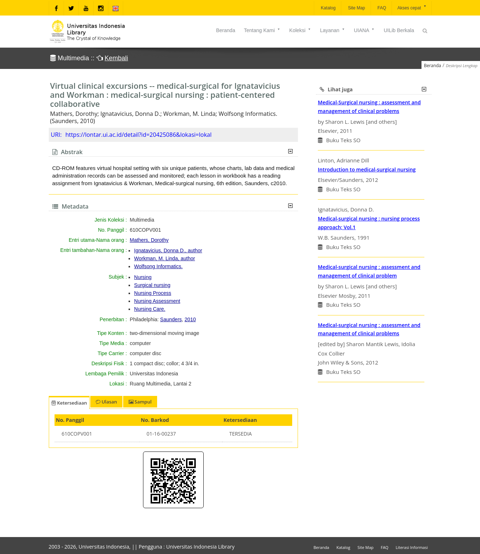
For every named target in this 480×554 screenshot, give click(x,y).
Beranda (225, 30)
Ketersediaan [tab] (69, 403)
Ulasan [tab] (106, 401)
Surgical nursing (152, 285)
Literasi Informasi (411, 547)
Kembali (116, 58)
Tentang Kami (262, 30)
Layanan (332, 30)
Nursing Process (152, 293)
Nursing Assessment (157, 301)
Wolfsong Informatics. (158, 266)
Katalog (328, 7)
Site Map (356, 7)
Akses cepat (412, 7)
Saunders (171, 319)
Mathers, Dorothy (149, 240)
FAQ (381, 7)
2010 (190, 319)
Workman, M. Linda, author (164, 258)
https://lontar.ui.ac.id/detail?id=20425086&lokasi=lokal (138, 135)
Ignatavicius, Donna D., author (168, 250)
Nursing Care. (149, 309)
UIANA (364, 30)
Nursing (142, 277)
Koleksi (300, 30)
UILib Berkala (399, 30)
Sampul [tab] (140, 401)
